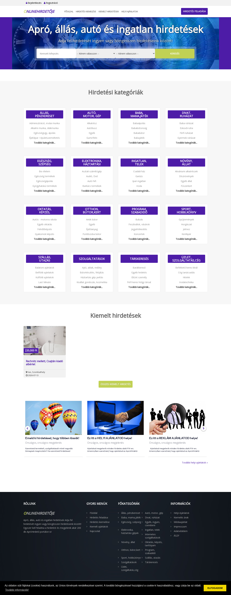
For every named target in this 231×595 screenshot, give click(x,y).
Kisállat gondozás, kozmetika (92, 282)
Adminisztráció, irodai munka (44, 123)
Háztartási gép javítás (92, 277)
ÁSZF (176, 535)
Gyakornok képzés (44, 234)
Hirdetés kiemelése (86, 11)
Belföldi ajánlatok (44, 272)
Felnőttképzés (44, 229)
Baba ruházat (186, 123)
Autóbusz (92, 128)
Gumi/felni (91, 137)
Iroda (139, 185)
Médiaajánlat (180, 522)
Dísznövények (186, 176)
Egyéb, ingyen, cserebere (152, 523)
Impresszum (180, 526)
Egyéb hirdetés (139, 272)
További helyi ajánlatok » (195, 462)
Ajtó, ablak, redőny (92, 267)
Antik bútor (92, 219)
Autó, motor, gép (92, 114)
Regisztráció (51, 2)
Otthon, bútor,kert (92, 210)
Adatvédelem (181, 531)
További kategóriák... (44, 142)
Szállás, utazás (44, 259)
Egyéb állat (186, 181)
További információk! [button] (17, 590)
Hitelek (186, 277)
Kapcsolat (95, 531)
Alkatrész (92, 123)
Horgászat (186, 224)
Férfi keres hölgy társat (139, 282)
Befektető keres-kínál (186, 267)
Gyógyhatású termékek (44, 185)
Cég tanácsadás (186, 272)
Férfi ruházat (186, 132)
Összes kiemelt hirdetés (116, 384)
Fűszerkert (186, 185)
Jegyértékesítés (139, 229)
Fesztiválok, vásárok (139, 224)
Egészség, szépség (44, 162)
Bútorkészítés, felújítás (92, 272)
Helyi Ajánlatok (129, 11)
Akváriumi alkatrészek (186, 171)
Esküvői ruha (186, 128)
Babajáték (139, 137)
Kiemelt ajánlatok (99, 526)
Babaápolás (139, 123)
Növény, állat (186, 162)
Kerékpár (186, 234)
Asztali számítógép (92, 171)
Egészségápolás (44, 181)
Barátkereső (139, 267)
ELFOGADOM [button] (215, 588)
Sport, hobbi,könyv (186, 210)
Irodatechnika (186, 282)
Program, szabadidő (139, 210)
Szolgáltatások (92, 258)
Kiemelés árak (181, 517)
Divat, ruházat (186, 114)
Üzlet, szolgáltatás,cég (186, 259)
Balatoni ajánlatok (44, 267)
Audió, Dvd (92, 176)
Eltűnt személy (139, 277)
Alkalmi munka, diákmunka (45, 128)
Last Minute (44, 282)
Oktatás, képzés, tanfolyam (44, 210)
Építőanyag (92, 229)
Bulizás (139, 219)
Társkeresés (139, 258)
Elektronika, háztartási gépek (92, 162)
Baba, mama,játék (139, 114)
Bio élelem (44, 171)
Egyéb (92, 132)
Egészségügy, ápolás (44, 132)
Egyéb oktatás (44, 224)
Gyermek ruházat (186, 137)
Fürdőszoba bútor (92, 234)
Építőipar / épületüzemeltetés (44, 137)
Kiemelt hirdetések (109, 11)
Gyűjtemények (186, 219)
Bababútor (139, 132)
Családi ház (139, 171)
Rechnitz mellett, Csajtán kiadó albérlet (44, 363)
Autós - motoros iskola (44, 219)
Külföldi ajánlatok (45, 277)
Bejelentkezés (34, 2)
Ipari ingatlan (139, 181)
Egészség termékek (44, 176)
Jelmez (186, 229)
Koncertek (139, 234)
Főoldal (68, 11)
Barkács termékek (91, 185)
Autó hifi (91, 181)
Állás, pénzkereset (44, 114)
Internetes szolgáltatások (152, 536)
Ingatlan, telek (139, 162)
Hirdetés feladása (194, 11)
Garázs (139, 176)
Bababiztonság (139, 128)
